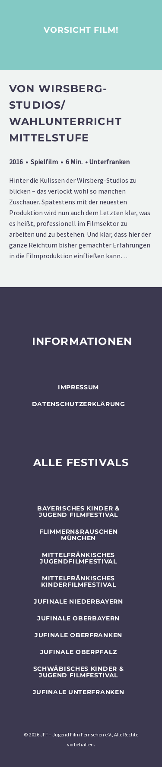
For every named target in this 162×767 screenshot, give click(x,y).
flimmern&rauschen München (78, 535)
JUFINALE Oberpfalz (78, 652)
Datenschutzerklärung (78, 404)
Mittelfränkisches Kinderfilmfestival (78, 581)
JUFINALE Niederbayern (78, 601)
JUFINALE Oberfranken (78, 635)
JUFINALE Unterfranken (78, 692)
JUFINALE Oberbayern (78, 618)
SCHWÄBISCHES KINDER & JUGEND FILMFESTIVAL (78, 672)
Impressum (78, 387)
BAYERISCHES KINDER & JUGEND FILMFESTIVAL (78, 511)
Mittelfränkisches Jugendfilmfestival (78, 558)
